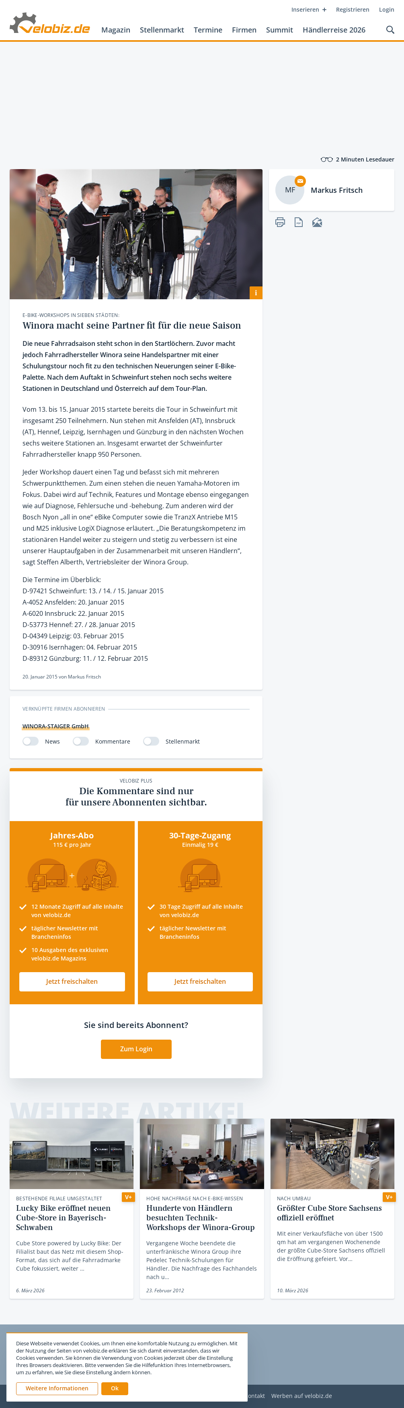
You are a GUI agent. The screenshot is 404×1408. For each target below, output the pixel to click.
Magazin (115, 30)
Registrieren (352, 9)
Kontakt (254, 1396)
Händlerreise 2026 (334, 30)
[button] (114, 1388)
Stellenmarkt (162, 30)
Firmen (244, 30)
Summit (279, 30)
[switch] (31, 741)
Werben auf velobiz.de (301, 1396)
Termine (208, 30)
